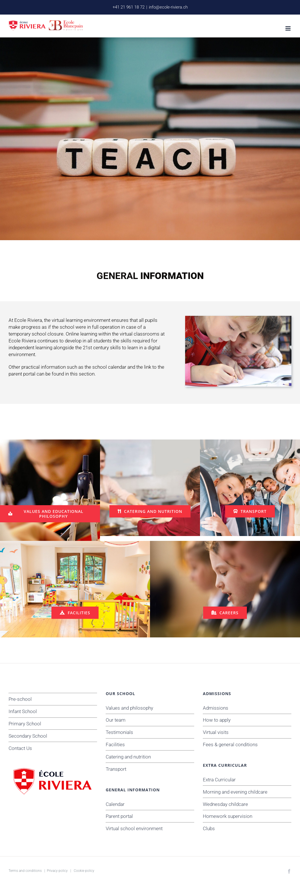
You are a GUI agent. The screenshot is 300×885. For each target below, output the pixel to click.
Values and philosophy (129, 708)
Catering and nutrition (128, 757)
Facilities (115, 744)
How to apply (217, 720)
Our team (115, 720)
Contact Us (20, 748)
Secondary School (28, 736)
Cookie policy (84, 871)
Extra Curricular (219, 779)
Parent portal (119, 816)
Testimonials (119, 732)
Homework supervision (227, 816)
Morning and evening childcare (235, 792)
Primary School (25, 724)
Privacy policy (57, 871)
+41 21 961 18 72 (129, 7)
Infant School (23, 711)
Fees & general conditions (230, 744)
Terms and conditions (25, 871)
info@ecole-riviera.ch (168, 7)
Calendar (115, 804)
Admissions (215, 708)
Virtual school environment (134, 828)
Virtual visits (216, 732)
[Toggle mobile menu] (288, 28)
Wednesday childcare (225, 804)
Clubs (209, 828)
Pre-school (20, 699)
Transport (116, 769)
